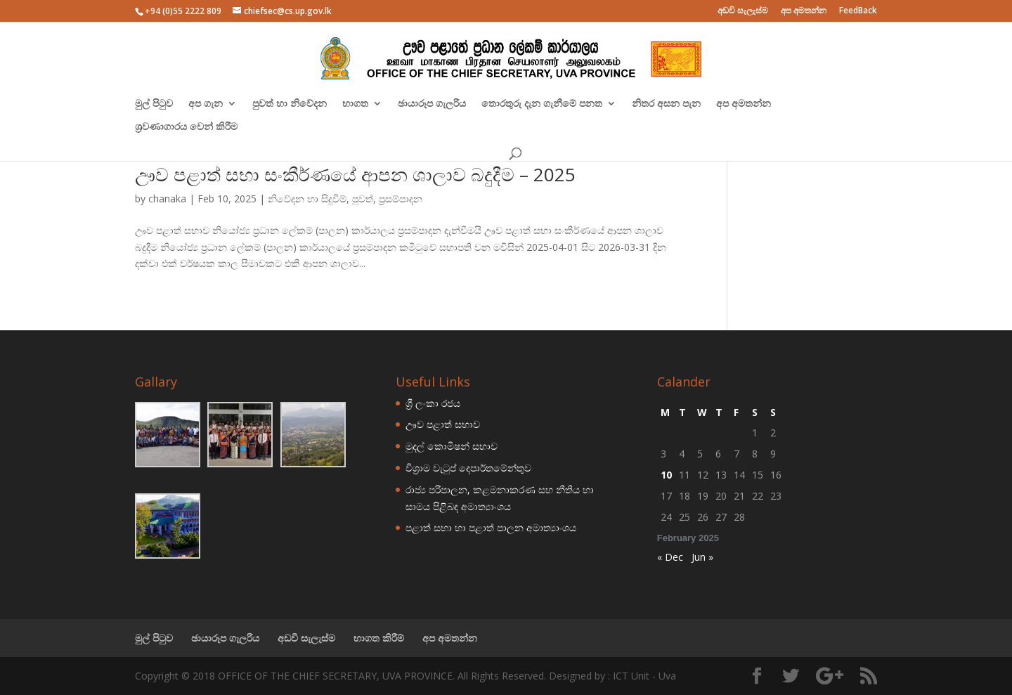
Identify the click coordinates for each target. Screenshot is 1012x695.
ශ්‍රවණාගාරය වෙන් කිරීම (186, 127)
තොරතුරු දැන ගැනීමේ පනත (541, 104)
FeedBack (858, 11)
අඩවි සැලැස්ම (743, 11)
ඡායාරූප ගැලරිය (432, 104)
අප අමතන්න (803, 11)
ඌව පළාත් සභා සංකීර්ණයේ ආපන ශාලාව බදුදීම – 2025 (355, 174)
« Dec (670, 557)
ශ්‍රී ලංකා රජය (433, 403)
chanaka (167, 198)
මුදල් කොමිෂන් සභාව (452, 446)
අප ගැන (205, 104)
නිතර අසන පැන (666, 104)
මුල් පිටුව (154, 104)
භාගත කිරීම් (378, 637)
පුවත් (362, 198)
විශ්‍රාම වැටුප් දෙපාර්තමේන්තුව (468, 467)
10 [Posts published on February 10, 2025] (666, 474)
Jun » (702, 557)
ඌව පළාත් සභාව (443, 424)
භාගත (355, 104)
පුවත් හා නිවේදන (289, 104)
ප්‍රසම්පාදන (400, 198)
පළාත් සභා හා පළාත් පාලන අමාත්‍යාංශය (491, 527)
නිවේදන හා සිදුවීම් (307, 198)
